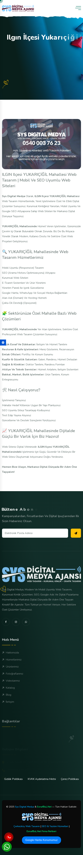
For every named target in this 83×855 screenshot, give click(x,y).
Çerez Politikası (70, 779)
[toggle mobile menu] (78, 8)
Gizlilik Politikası (13, 779)
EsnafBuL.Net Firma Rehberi (41, 831)
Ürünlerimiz (10, 679)
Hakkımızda (10, 665)
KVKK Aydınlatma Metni (42, 779)
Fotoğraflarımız (12, 686)
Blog (6, 707)
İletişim (8, 714)
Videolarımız (11, 693)
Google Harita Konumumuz (41, 840)
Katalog (8, 700)
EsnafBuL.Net (44, 806)
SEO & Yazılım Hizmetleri (55, 826)
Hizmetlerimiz (11, 672)
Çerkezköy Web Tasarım (27, 826)
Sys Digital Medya (24, 806)
